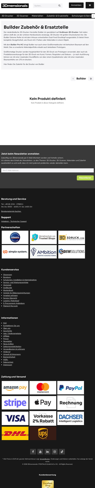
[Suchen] (59, 5)
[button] (85, 177)
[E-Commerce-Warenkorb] (90, 5)
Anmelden (76, 5)
